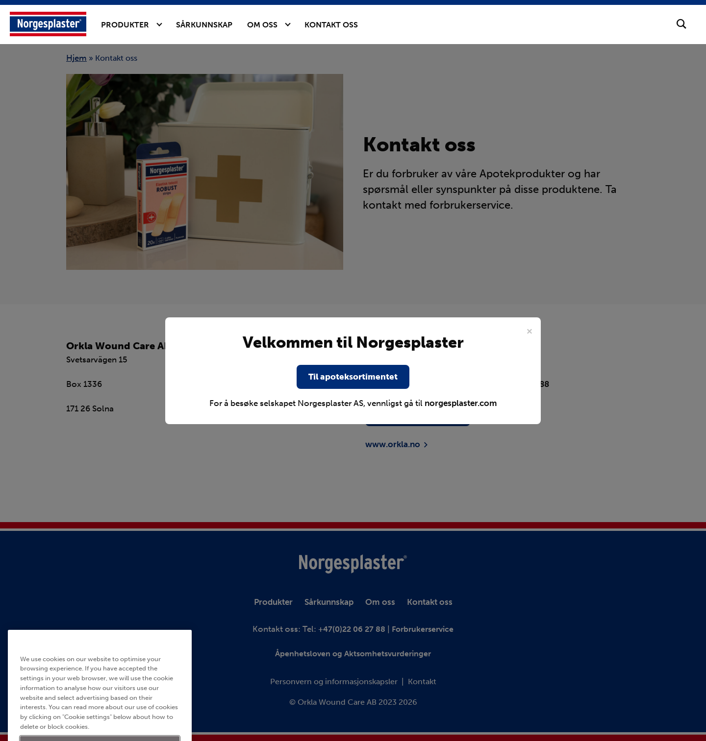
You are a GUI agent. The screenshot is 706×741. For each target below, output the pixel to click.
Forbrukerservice (423, 629)
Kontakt (422, 681)
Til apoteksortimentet (353, 377)
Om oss (262, 24)
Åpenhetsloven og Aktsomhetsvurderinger (353, 653)
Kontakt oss (331, 24)
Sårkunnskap (204, 24)
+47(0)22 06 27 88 (352, 629)
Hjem (76, 58)
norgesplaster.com (461, 403)
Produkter (125, 24)
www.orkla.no (392, 444)
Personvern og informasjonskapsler (334, 681)
